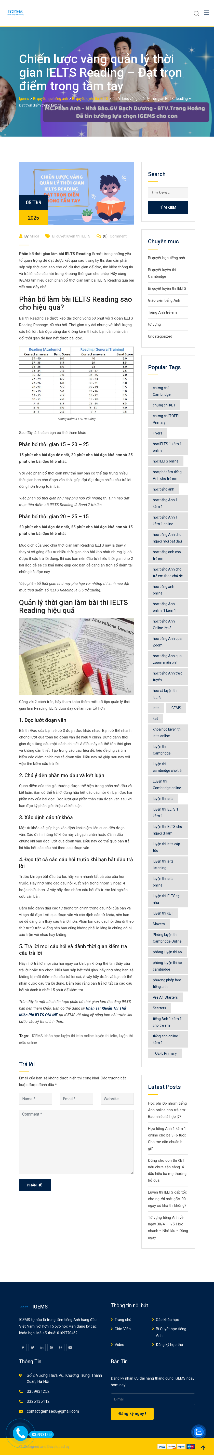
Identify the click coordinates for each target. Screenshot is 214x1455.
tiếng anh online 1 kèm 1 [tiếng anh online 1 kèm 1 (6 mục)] (167, 1039)
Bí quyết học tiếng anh (166, 258)
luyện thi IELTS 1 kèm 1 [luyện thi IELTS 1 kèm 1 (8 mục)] (165, 812)
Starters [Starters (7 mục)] (159, 1008)
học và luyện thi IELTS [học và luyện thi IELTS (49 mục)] (165, 694)
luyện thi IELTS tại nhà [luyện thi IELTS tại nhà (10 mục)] (166, 899)
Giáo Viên (123, 1329)
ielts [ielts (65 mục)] (156, 708)
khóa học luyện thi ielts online (69, 1036)
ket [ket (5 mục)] (155, 719)
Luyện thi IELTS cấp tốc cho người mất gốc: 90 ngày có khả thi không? (167, 1199)
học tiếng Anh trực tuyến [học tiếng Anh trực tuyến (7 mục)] (167, 676)
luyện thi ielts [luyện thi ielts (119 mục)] (163, 799)
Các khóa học (167, 1319)
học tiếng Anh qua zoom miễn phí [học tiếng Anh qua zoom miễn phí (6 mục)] (167, 659)
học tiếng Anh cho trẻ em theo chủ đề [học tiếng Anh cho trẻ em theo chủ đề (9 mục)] (168, 572)
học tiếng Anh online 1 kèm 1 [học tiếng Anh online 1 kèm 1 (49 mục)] (164, 607)
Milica (34, 236)
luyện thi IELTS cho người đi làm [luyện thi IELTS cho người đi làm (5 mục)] (167, 830)
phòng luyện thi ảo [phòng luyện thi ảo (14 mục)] (167, 952)
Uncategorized (160, 336)
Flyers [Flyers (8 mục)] (157, 433)
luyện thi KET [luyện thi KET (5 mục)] (163, 913)
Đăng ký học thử (169, 1344)
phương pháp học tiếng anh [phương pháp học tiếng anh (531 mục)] (167, 983)
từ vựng (154, 324)
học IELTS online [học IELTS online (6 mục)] (166, 461)
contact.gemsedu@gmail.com (53, 1411)
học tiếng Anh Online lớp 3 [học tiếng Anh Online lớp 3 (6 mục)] (164, 624)
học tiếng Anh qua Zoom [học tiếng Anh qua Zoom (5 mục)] (167, 642)
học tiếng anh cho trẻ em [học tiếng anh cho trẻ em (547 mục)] (167, 555)
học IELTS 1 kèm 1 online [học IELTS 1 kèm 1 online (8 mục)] (167, 447)
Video (119, 1344)
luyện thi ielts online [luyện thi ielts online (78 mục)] (163, 882)
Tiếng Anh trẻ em (162, 312)
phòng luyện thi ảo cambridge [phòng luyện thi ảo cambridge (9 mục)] (167, 966)
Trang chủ (123, 1319)
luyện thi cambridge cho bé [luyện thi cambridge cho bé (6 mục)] (167, 767)
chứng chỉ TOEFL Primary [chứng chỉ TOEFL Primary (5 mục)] (166, 419)
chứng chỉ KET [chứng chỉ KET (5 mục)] (164, 405)
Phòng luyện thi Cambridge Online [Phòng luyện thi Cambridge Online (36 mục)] (167, 938)
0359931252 (38, 1391)
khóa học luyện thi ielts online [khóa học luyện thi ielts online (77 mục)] (167, 732)
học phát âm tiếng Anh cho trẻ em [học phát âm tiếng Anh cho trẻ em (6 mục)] (167, 475)
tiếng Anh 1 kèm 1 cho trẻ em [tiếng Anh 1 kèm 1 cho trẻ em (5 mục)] (167, 1022)
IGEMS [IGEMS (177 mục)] (176, 708)
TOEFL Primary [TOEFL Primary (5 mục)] (165, 1053)
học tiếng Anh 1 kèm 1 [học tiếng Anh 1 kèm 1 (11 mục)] (165, 503)
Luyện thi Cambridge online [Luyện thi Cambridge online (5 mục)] (167, 784)
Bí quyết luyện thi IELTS (71, 236)
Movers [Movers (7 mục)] (159, 924)
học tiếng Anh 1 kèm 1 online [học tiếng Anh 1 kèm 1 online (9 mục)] (165, 520)
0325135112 (38, 1401)
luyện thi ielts (106, 1036)
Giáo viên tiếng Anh (164, 300)
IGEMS (37, 1036)
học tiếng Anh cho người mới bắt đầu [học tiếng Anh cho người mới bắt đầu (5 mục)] (167, 538)
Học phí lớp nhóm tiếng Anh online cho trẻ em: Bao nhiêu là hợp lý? (167, 1110)
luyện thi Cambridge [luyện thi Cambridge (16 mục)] (162, 750)
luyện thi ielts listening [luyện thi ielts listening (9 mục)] (163, 864)
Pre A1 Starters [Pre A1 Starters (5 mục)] (165, 997)
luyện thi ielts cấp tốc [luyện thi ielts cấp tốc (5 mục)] (166, 847)
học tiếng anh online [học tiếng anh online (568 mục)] (163, 590)
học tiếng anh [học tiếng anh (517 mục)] (163, 489)
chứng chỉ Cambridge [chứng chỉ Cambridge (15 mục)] (162, 391)
